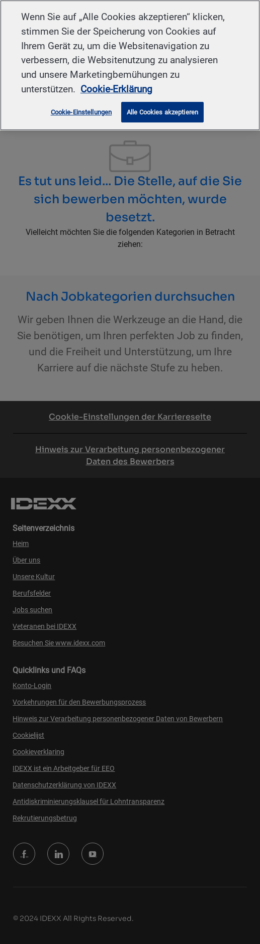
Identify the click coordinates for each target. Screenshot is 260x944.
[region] (130, 65)
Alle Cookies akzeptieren (162, 112)
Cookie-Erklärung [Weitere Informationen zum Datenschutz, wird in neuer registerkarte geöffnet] (116, 89)
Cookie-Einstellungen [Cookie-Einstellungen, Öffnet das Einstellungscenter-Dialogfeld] (81, 112)
